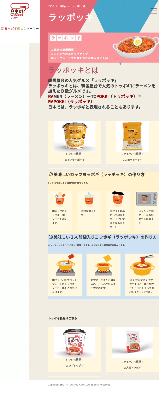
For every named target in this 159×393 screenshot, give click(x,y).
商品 (63, 6)
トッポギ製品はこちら (62, 318)
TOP (51, 6)
